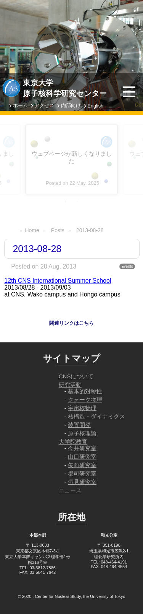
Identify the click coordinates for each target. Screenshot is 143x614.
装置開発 (79, 425)
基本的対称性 (85, 391)
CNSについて (76, 376)
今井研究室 (82, 448)
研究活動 (70, 384)
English (95, 106)
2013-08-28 (90, 230)
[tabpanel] (72, 159)
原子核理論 (82, 433)
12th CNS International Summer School (57, 280)
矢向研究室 (82, 465)
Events (127, 266)
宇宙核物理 (82, 408)
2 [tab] (77, 202)
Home (32, 230)
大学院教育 (73, 441)
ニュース (70, 490)
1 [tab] (66, 202)
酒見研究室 (82, 482)
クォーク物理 (85, 399)
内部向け (71, 105)
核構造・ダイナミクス (96, 416)
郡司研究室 (82, 473)
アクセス (44, 105)
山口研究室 (82, 456)
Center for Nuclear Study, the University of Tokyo (80, 596)
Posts (57, 230)
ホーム (20, 105)
